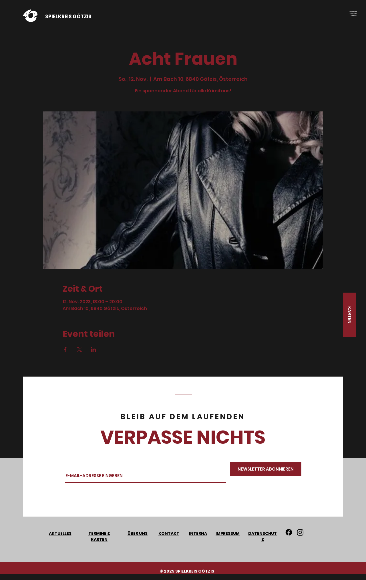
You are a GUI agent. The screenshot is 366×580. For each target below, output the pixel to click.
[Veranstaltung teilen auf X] (79, 349)
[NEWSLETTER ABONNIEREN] (265, 469)
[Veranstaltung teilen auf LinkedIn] (93, 349)
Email (71, 464)
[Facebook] (289, 532)
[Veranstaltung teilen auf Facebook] (65, 349)
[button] (353, 13)
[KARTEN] (349, 315)
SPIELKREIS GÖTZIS (68, 16)
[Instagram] (300, 532)
